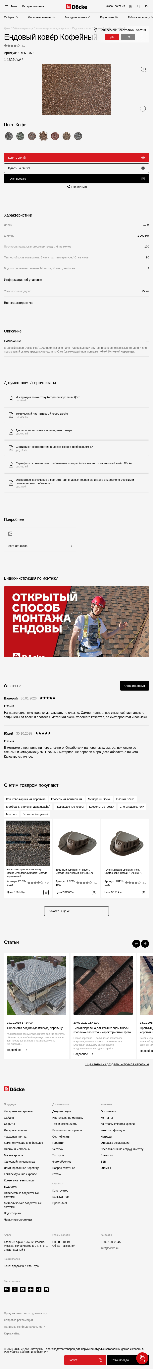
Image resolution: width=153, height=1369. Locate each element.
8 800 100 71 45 (111, 1242)
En (146, 6)
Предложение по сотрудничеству (25, 1313)
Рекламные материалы (67, 1130)
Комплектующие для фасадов (23, 1142)
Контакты (107, 1117)
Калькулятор (60, 1196)
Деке (7, 28)
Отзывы (106, 1168)
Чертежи (58, 1149)
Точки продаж (76, 178)
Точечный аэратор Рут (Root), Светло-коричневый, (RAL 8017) (74, 871)
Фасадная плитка (76, 17)
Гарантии (58, 1142)
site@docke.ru (110, 1248)
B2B (103, 1161)
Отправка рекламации (115, 1142)
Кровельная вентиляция (19, 1180)
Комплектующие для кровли (53, 28)
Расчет (85, 1360)
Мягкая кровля (13, 1155)
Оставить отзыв (134, 685)
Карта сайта (12, 1333)
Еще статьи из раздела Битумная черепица (117, 1064)
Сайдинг (9, 17)
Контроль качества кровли (118, 1123)
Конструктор (60, 1190)
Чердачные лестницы (18, 1219)
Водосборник (12, 1213)
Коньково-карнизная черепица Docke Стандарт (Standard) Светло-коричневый (27, 873)
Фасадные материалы (18, 1111)
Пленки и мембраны (17, 1149)
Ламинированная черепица (21, 1168)
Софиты (9, 1123)
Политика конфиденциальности (24, 1326)
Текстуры (58, 1155)
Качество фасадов (113, 1130)
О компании (108, 1111)
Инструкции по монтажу (67, 1117)
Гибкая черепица (139, 17)
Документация (61, 1111)
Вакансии (107, 1155)
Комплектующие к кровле (20, 1174)
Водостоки (107, 17)
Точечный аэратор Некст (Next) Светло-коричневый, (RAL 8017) (122, 871)
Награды (106, 1136)
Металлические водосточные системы (23, 1205)
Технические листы (64, 1123)
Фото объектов (62, 1161)
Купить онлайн (76, 157)
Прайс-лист (59, 1203)
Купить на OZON (76, 168)
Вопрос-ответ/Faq (63, 1168)
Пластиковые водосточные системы (21, 1194)
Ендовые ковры (81, 28)
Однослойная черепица (19, 1161)
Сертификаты (61, 1136)
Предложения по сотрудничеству (122, 1149)
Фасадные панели (39, 17)
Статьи (56, 1174)
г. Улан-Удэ (32, 1266)
